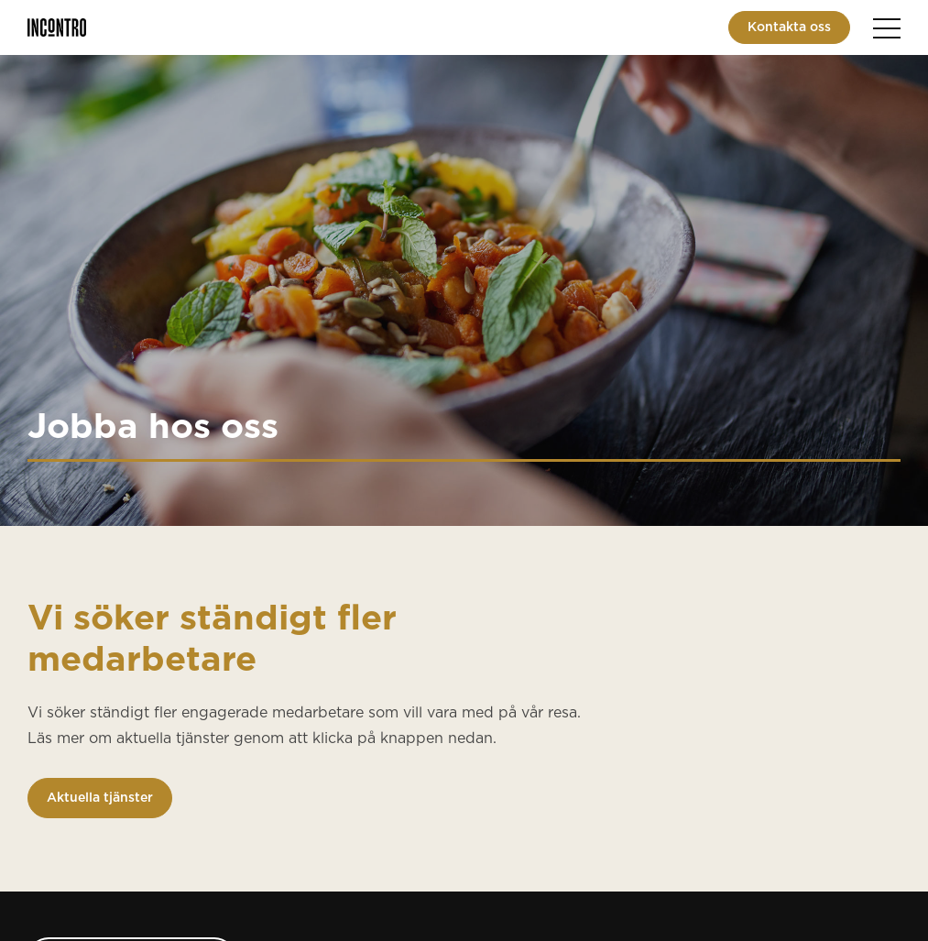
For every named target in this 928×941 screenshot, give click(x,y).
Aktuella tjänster (100, 798)
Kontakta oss (789, 27)
